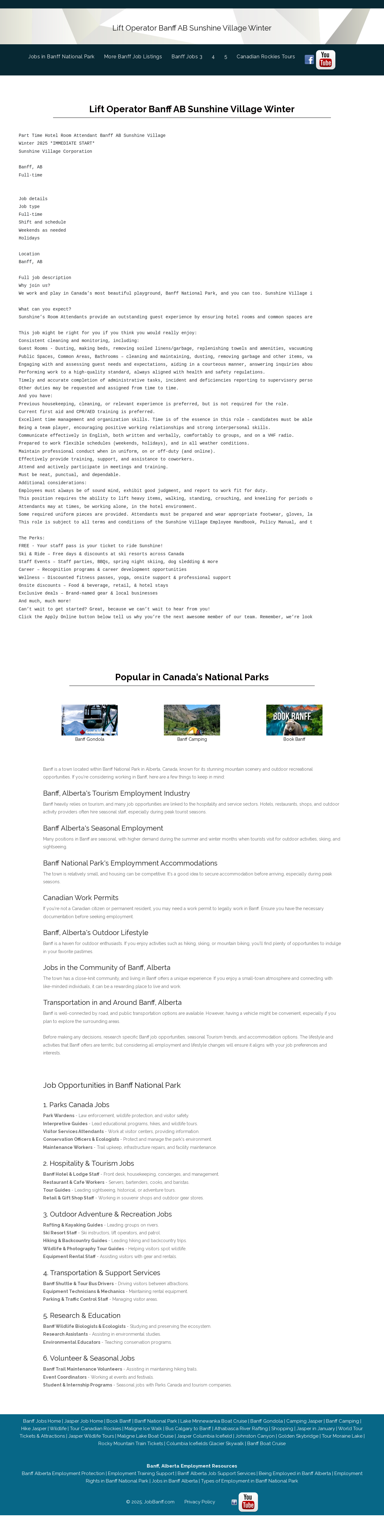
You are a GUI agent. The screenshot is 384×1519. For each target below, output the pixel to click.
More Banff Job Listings (133, 54)
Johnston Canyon (255, 1440)
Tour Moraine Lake (342, 1440)
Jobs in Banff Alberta (175, 1485)
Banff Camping (342, 1425)
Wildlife (58, 1432)
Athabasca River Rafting (241, 1432)
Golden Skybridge (298, 1440)
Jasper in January (316, 1432)
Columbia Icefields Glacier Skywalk (205, 1447)
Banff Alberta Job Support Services (216, 1477)
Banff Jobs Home (42, 1425)
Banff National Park (156, 1425)
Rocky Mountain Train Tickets (130, 1447)
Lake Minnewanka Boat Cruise (213, 1425)
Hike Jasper (34, 1432)
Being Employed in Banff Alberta (295, 1477)
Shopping (282, 1432)
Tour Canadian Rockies (95, 1432)
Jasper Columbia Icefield (204, 1440)
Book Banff (118, 1425)
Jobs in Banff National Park (66, 53)
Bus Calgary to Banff (188, 1432)
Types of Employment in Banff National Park (249, 1485)
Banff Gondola (266, 1425)
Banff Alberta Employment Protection (63, 1477)
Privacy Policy (200, 1505)
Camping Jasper (304, 1425)
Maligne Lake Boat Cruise (145, 1440)
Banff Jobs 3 (186, 54)
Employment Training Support (141, 1477)
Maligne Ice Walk (143, 1432)
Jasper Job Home (83, 1425)
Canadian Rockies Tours (266, 54)
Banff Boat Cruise (266, 1447)
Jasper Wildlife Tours (91, 1440)
